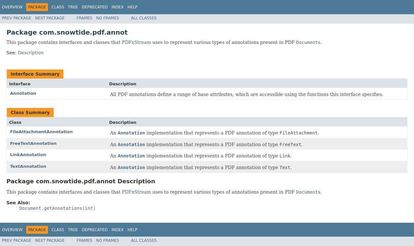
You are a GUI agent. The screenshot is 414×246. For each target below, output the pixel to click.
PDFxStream (136, 42)
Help (132, 7)
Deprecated (95, 7)
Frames (85, 18)
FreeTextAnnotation (33, 143)
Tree (73, 7)
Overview (12, 7)
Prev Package (16, 18)
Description (31, 52)
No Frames (107, 18)
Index (118, 7)
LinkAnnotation (28, 154)
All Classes (144, 18)
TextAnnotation (28, 166)
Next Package (50, 18)
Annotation (23, 93)
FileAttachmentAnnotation (41, 131)
